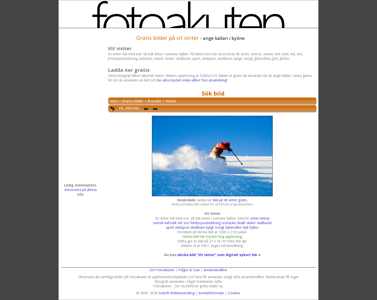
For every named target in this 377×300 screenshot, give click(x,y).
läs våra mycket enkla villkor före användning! (192, 80)
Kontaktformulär (211, 293)
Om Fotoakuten (162, 270)
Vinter (171, 100)
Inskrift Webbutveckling (177, 293)
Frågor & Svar (189, 270)
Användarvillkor (215, 270)
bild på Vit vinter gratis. (230, 200)
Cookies (234, 293)
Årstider (155, 100)
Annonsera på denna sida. (80, 191)
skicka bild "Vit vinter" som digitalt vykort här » (219, 254)
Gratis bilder (133, 100)
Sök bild (213, 93)
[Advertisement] (80, 107)
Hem (114, 100)
